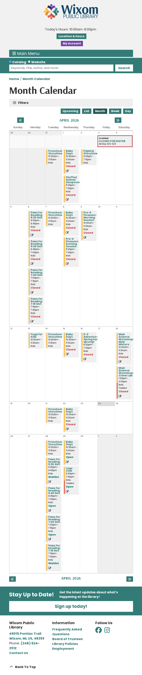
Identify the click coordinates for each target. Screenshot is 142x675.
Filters (24, 102)
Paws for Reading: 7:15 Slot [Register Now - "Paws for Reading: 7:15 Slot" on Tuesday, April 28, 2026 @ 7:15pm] (54, 548)
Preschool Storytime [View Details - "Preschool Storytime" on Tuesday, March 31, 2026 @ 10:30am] (55, 152)
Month (100, 111)
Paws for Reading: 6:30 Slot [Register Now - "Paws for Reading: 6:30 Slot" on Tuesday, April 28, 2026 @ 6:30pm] (54, 462)
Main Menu (25, 53)
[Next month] (118, 120)
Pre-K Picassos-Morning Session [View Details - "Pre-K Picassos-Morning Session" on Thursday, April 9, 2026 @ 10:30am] (90, 216)
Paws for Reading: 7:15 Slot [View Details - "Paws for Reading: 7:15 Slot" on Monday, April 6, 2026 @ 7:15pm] (37, 301)
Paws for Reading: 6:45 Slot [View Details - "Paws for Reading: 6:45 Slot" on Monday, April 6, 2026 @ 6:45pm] (37, 244)
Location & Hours (71, 36)
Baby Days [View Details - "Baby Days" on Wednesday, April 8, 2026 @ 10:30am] (69, 213)
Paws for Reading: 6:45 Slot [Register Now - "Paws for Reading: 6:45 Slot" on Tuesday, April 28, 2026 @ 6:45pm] (54, 490)
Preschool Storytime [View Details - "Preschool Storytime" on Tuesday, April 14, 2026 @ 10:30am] (55, 335)
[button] (70, 29)
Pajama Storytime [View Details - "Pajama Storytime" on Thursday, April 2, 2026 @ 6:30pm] (90, 152)
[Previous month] (20, 120)
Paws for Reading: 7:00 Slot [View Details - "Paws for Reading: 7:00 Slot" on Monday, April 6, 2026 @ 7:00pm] (37, 272)
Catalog (19, 62)
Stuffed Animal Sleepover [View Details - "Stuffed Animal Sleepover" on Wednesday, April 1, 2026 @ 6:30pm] (73, 180)
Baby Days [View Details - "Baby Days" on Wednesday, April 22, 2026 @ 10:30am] (69, 410)
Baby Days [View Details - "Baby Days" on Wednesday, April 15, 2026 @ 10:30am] (69, 335)
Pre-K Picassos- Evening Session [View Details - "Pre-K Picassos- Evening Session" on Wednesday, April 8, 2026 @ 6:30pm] (72, 243)
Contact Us (18, 653)
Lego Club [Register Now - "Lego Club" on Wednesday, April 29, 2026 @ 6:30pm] (69, 469)
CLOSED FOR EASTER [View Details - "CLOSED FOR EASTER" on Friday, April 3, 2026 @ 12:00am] (112, 141)
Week (115, 111)
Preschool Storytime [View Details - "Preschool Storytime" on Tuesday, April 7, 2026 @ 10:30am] (55, 213)
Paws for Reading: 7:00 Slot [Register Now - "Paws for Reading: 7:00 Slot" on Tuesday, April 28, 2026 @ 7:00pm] (54, 519)
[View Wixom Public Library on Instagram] (107, 631)
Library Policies (65, 644)
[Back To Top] (71, 666)
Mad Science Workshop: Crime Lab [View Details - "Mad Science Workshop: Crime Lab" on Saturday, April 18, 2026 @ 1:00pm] (126, 372)
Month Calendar (36, 79)
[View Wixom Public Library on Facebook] (99, 631)
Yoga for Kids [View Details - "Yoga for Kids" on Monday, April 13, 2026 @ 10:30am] (37, 335)
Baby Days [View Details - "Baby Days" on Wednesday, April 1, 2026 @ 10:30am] (69, 152)
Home (14, 79)
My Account (72, 43)
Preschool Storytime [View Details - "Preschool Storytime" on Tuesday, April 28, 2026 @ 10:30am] (55, 443)
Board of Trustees (67, 639)
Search (124, 68)
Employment (63, 648)
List (86, 111)
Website (38, 62)
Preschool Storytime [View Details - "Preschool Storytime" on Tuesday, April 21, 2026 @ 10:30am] (55, 410)
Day (128, 111)
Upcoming (70, 111)
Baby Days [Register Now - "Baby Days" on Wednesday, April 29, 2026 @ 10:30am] (69, 443)
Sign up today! (71, 606)
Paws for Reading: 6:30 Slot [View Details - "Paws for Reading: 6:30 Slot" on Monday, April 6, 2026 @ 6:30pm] (37, 215)
